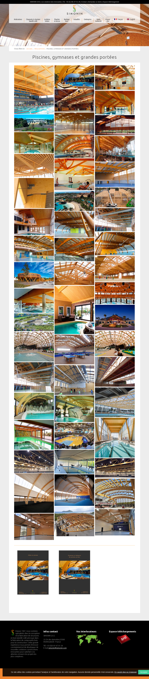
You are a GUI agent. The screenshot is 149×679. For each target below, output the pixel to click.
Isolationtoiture (47, 20)
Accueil (29, 49)
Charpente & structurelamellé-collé (33, 20)
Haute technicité (98, 20)
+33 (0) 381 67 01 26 (73, 2)
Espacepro (108, 20)
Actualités (77, 19)
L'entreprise (87, 19)
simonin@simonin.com (57, 648)
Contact (84, 2)
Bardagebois (67, 20)
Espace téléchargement (111, 2)
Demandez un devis (95, 2)
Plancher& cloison (57, 20)
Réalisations (18, 19)
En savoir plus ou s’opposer (126, 672)
